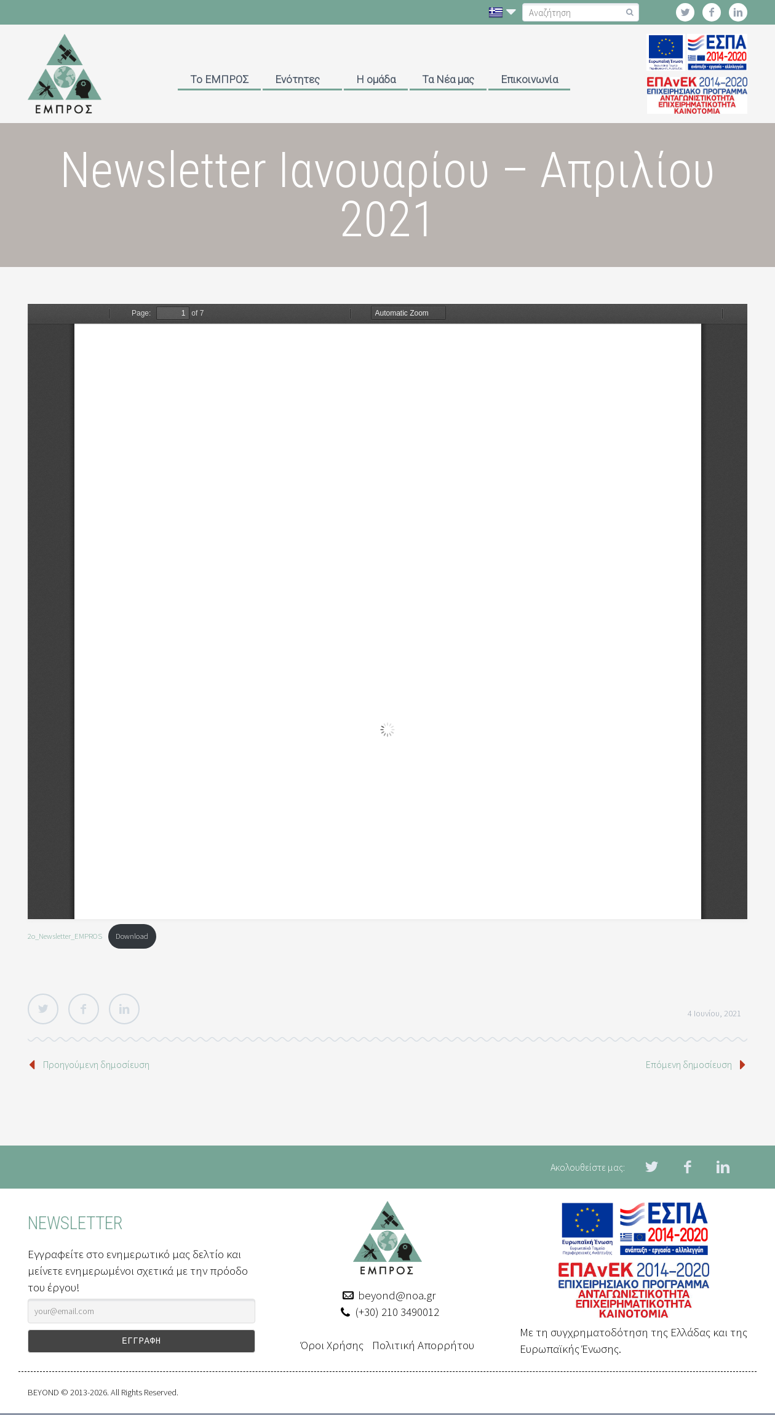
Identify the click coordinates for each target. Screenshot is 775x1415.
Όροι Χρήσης (332, 1344)
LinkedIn (124, 1009)
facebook (711, 12)
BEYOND (43, 1394)
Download (132, 936)
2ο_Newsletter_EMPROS (65, 936)
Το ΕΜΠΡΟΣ (219, 79)
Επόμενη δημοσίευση (689, 1064)
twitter (685, 12)
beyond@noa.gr (396, 1295)
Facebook (83, 1009)
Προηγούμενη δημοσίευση (96, 1064)
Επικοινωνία (529, 79)
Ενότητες (297, 79)
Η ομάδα (375, 79)
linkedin (738, 12)
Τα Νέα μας (448, 79)
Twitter (43, 1009)
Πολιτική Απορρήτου (423, 1344)
